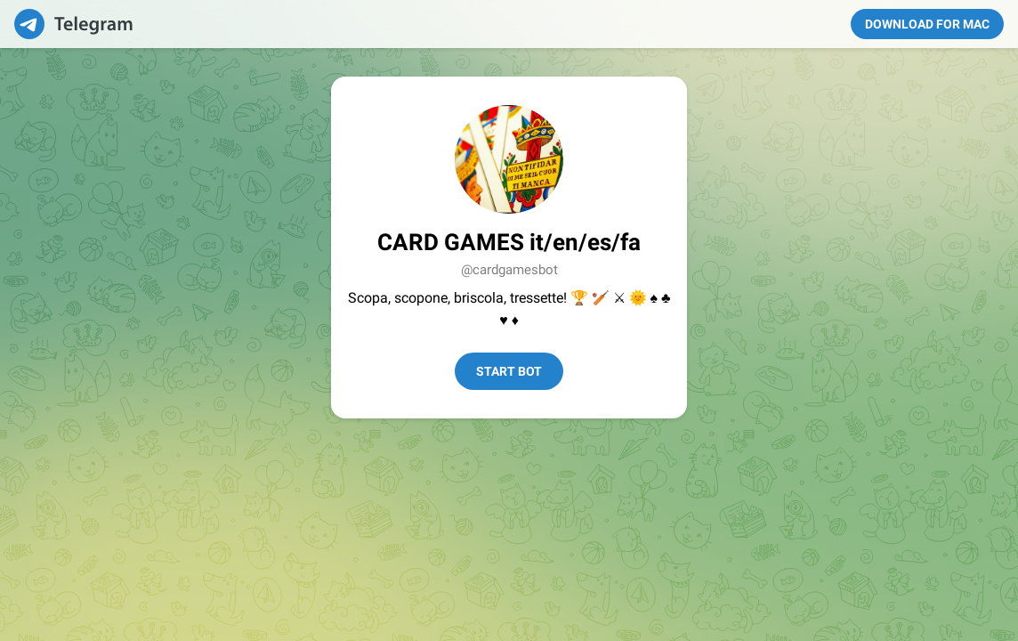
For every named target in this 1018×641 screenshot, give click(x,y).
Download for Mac (927, 24)
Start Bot (509, 371)
